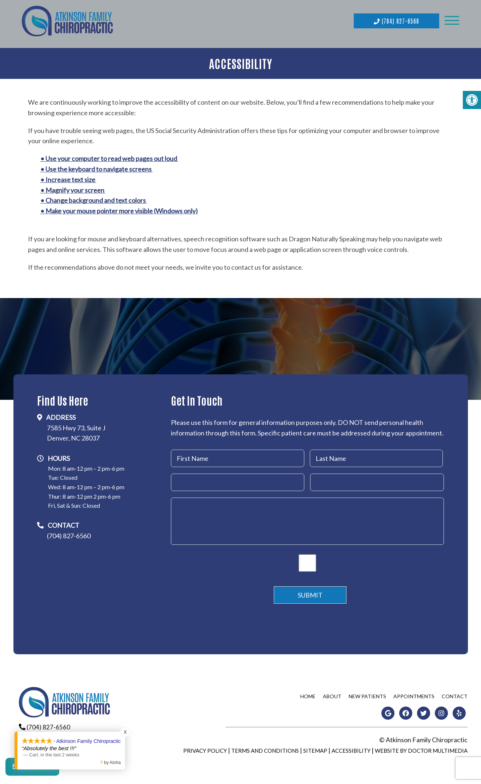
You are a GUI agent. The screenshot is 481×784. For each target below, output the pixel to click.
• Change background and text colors (93, 198)
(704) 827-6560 (396, 20)
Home (308, 694)
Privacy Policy (205, 748)
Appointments (413, 694)
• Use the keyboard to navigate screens (96, 167)
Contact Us (32, 769)
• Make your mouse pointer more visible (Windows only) (119, 209)
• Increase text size (68, 178)
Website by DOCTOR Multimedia (421, 748)
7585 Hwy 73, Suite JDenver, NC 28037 (76, 431)
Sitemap (315, 748)
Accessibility (351, 748)
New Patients (367, 694)
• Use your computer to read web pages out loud (109, 157)
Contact (455, 694)
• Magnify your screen (72, 188)
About (332, 694)
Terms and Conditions (265, 748)
